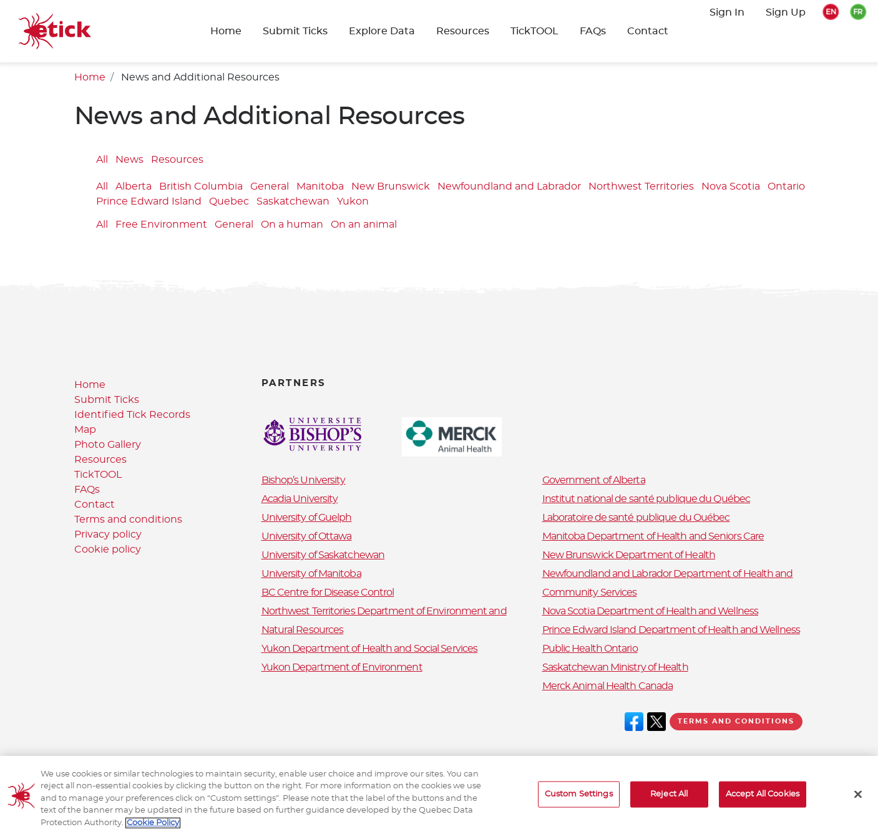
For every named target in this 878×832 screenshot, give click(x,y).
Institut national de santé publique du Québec (646, 499)
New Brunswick (390, 187)
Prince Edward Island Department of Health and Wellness (671, 630)
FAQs (593, 31)
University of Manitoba (311, 574)
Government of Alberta (593, 480)
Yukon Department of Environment (341, 667)
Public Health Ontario (590, 649)
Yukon (353, 202)
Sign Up (786, 12)
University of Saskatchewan (323, 555)
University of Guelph (306, 518)
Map (85, 430)
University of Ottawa (306, 536)
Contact (647, 31)
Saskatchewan (292, 202)
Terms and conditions (128, 520)
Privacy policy (108, 534)
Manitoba (320, 187)
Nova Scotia (730, 187)
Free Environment (161, 225)
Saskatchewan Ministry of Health (615, 667)
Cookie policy (107, 549)
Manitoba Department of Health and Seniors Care (653, 536)
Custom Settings (579, 802)
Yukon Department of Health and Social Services (369, 649)
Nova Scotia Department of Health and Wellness (650, 611)
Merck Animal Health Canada (607, 686)
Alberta (133, 187)
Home (225, 31)
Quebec (229, 202)
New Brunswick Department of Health (628, 555)
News (129, 160)
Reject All (669, 802)
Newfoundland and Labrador (509, 187)
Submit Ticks (295, 31)
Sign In (727, 12)
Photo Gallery (107, 445)
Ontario (786, 187)
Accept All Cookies (762, 802)
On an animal (364, 225)
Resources (462, 31)
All (102, 160)
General (269, 187)
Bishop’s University (303, 480)
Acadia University (299, 499)
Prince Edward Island (149, 202)
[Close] (858, 802)
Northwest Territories (641, 187)
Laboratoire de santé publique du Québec (636, 518)
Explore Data (382, 31)
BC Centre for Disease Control (327, 592)
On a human (292, 225)
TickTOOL (534, 31)
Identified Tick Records (132, 415)
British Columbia (201, 187)
